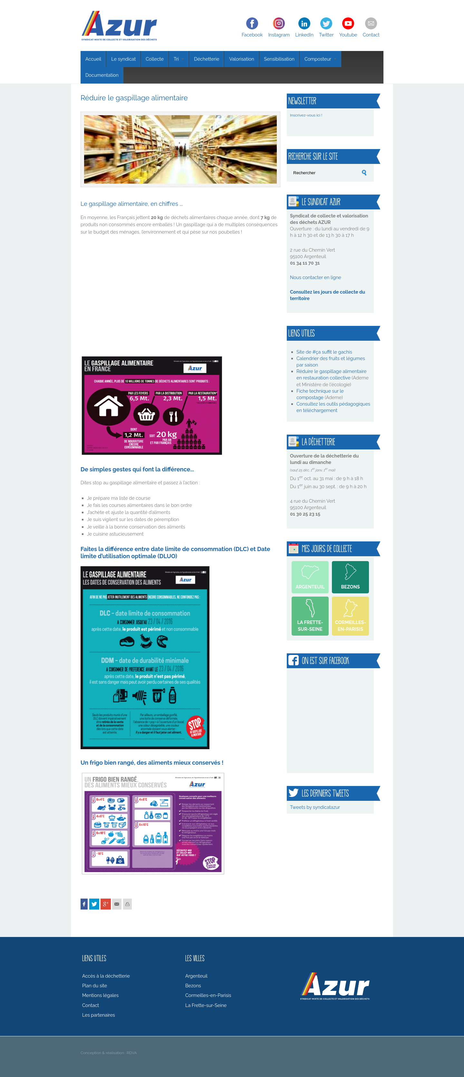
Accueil (93, 59)
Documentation (102, 75)
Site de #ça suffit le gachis (324, 352)
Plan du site (94, 985)
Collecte (155, 59)
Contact (371, 34)
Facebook (252, 34)
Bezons (350, 586)
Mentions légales (100, 995)
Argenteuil (309, 586)
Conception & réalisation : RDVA (109, 1053)
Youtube (348, 34)
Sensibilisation (279, 59)
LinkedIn (304, 34)
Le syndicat (123, 59)
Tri (179, 59)
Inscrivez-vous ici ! (306, 115)
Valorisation (241, 59)
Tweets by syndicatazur (315, 807)
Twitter (326, 34)
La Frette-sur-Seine (310, 625)
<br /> (171, 294)
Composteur (320, 59)
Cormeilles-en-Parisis (350, 625)
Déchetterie (206, 59)
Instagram (279, 34)
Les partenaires (98, 1015)
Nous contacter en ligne (315, 277)
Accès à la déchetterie (106, 976)
